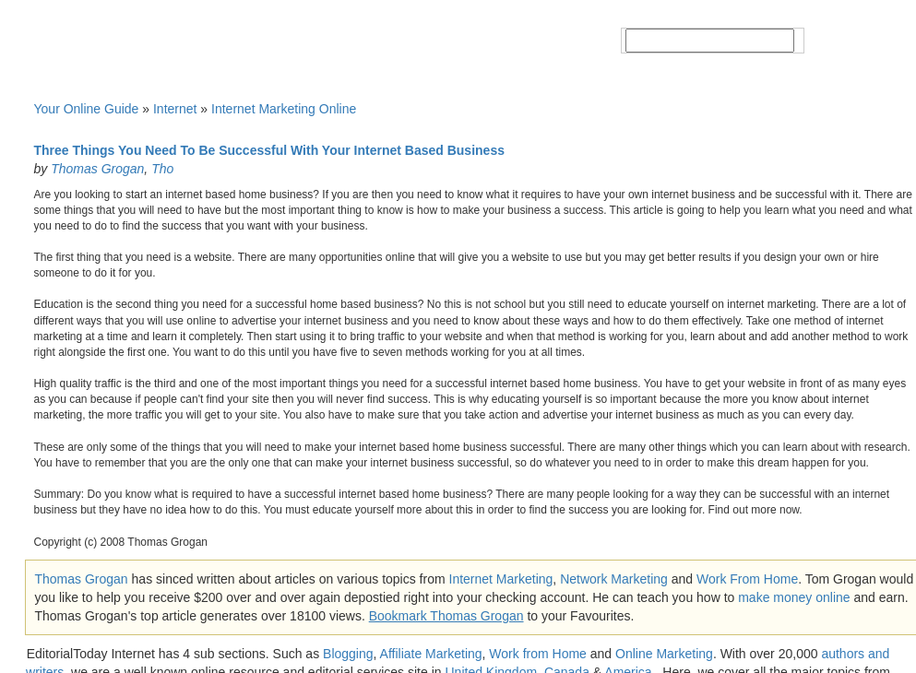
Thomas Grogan (97, 168)
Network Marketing (614, 579)
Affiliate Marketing (431, 653)
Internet (174, 108)
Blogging (348, 653)
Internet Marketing (501, 579)
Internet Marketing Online (283, 108)
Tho (162, 168)
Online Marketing (664, 653)
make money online (794, 597)
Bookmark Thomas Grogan (446, 615)
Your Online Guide (86, 108)
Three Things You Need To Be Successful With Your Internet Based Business (269, 150)
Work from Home (538, 653)
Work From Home (747, 579)
